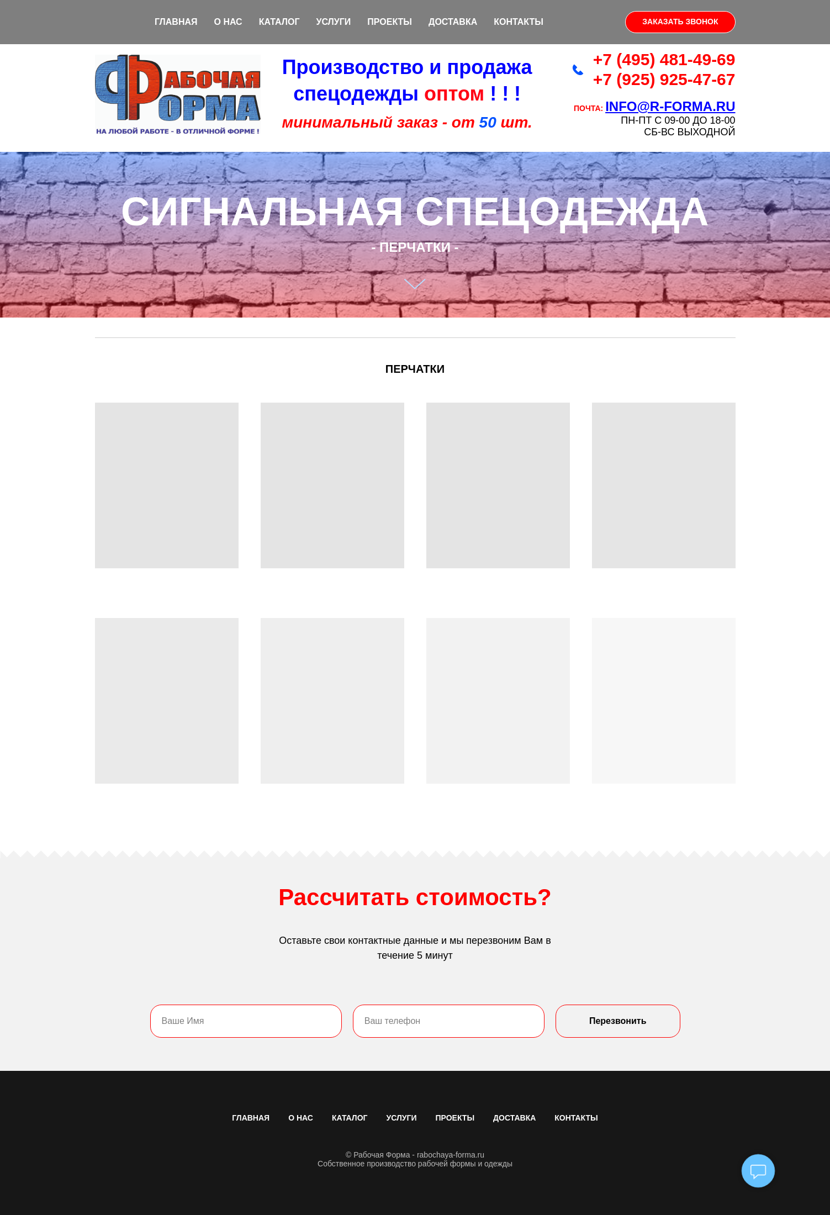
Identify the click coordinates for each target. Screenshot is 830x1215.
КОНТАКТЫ (518, 22)
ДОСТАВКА (453, 22)
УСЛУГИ (333, 22)
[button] (680, 22)
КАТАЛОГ (279, 22)
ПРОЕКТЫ (389, 22)
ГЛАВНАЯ (176, 22)
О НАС (228, 22)
